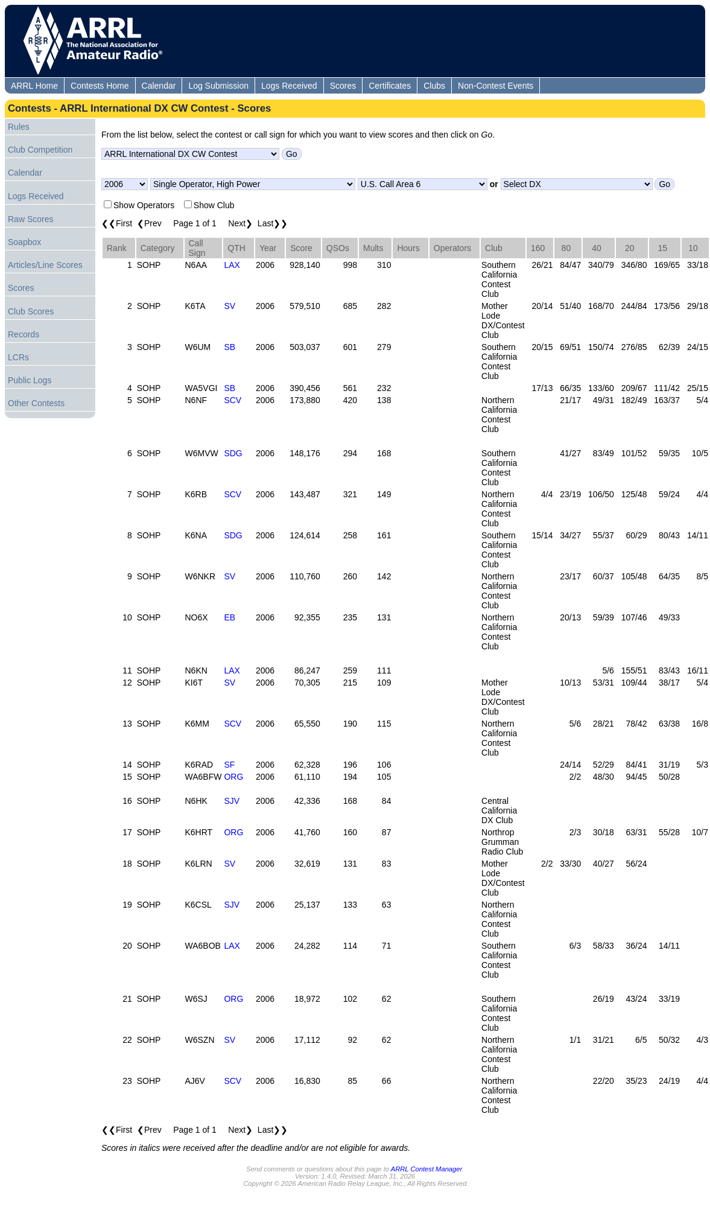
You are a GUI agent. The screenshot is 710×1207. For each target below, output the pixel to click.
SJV (231, 801)
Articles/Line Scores (45, 265)
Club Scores (31, 311)
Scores (343, 86)
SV (229, 306)
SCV (232, 400)
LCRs (18, 357)
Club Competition (40, 149)
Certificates (390, 86)
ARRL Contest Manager (426, 1169)
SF (229, 764)
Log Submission (218, 86)
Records (23, 334)
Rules (19, 127)
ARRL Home (34, 86)
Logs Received (289, 86)
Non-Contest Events (495, 86)
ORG (233, 777)
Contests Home (99, 86)
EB (229, 617)
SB (229, 347)
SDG (233, 453)
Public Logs (29, 380)
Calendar (159, 86)
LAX (231, 265)
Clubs (434, 86)
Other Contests (36, 403)
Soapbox (24, 242)
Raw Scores (30, 219)
